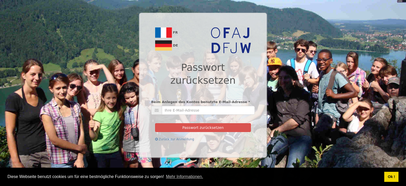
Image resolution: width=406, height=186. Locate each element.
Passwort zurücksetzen (203, 128)
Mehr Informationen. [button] (184, 176)
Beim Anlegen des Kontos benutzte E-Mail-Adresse (200, 102)
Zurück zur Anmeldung (174, 139)
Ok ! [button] (391, 177)
